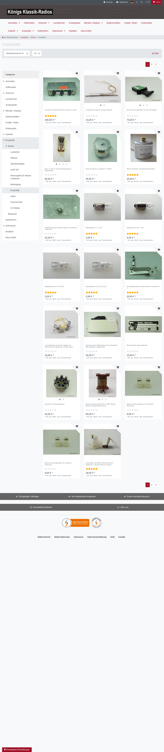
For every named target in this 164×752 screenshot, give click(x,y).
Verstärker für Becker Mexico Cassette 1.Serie (61, 110)
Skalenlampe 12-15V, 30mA (54, 286)
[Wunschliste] (147, 2)
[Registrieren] (122, 2)
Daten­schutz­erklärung (96, 537)
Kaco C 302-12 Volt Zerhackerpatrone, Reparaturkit (58, 169)
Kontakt (121, 537)
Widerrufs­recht (44, 537)
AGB (112, 537)
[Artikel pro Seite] (36, 53)
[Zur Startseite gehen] (10, 37)
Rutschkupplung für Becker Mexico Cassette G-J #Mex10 (61, 228)
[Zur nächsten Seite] (160, 64)
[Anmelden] (108, 2)
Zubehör (12, 31)
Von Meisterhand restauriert (83, 496)
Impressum (78, 537)
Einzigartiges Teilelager (29, 496)
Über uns (125, 507)
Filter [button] (155, 53)
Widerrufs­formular (62, 537)
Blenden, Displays (92, 23)
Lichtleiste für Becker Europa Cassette (99, 110)
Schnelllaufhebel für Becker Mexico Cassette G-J (143, 287)
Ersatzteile (27, 31)
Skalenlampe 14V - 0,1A (135, 227)
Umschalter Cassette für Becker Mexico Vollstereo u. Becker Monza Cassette (99, 463)
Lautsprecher (59, 23)
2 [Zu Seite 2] (151, 64)
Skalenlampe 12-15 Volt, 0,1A (96, 286)
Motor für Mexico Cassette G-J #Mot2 (99, 169)
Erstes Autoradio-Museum (138, 496)
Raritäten (73, 31)
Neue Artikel (86, 31)
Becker (33, 37)
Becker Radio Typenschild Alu (137, 345)
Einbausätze (146, 23)
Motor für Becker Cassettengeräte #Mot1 (141, 169)
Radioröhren (43, 31)
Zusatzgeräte (74, 23)
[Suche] (141, 2)
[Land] (132, 2)
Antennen (42, 23)
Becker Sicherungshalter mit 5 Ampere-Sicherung (140, 405)
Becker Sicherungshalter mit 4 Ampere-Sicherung (58, 463)
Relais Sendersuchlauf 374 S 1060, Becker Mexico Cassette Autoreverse (101, 405)
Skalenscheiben (113, 23)
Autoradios (13, 23)
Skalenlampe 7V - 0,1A (94, 227)
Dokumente (57, 31)
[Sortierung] (17, 53)
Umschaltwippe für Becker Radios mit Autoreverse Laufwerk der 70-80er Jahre (59, 346)
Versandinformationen (42, 507)
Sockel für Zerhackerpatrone (54, 404)
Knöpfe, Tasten (130, 23)
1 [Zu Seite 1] (147, 64)
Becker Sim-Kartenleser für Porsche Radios (142, 110)
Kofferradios (29, 23)
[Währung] (137, 2)
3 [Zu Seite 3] (156, 64)
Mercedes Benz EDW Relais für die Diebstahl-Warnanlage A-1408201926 (102, 346)
